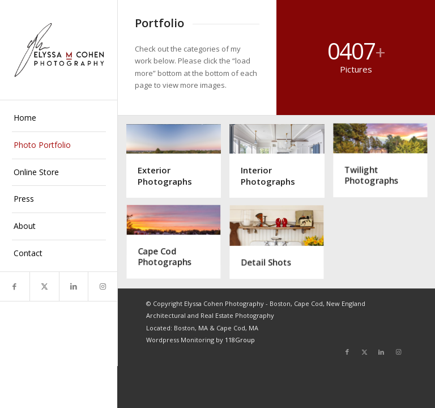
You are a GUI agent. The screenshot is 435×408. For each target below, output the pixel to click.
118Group (240, 339)
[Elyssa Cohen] (59, 50)
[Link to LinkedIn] (73, 286)
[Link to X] (44, 286)
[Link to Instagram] (102, 286)
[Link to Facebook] (14, 286)
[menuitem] (59, 118)
